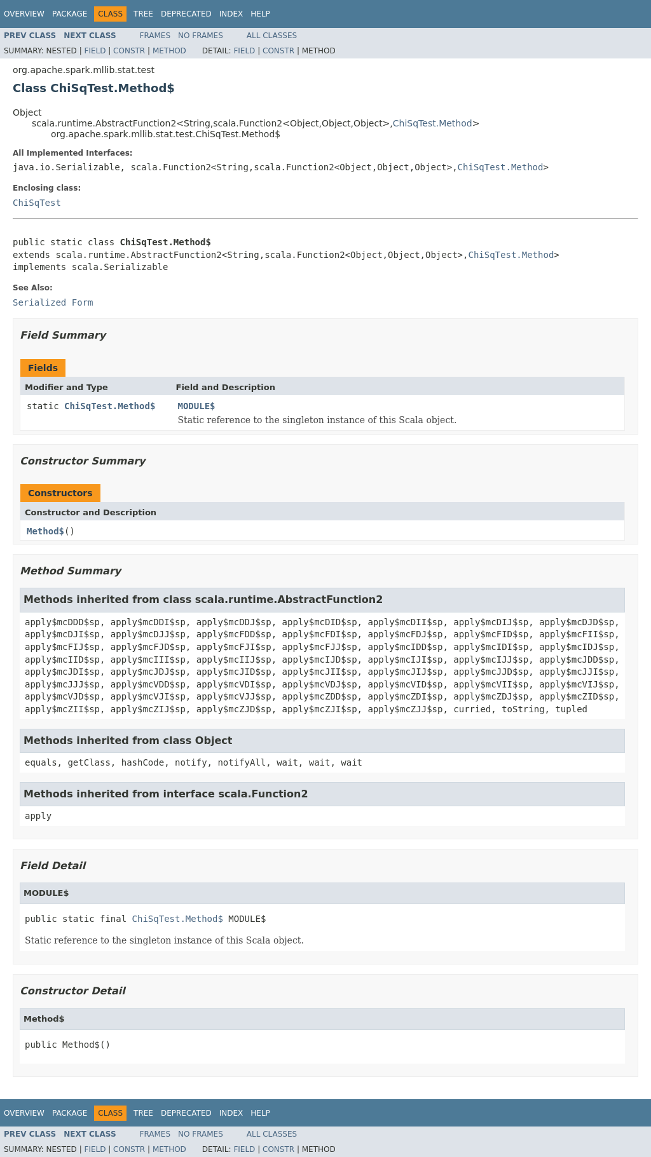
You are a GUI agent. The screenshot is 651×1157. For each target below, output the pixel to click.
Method (169, 50)
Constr (129, 50)
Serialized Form (53, 302)
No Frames (200, 35)
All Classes (272, 35)
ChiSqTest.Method (432, 123)
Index (231, 14)
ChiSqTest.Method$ (109, 406)
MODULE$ (197, 406)
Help (260, 14)
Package (69, 14)
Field (95, 50)
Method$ (45, 531)
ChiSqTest (37, 203)
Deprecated (186, 14)
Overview (24, 14)
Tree (143, 14)
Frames (155, 35)
